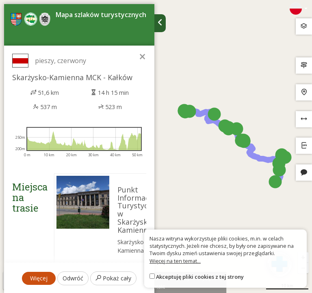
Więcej (39, 278)
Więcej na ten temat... (175, 261)
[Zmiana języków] (298, 8)
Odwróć (73, 278)
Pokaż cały (113, 278)
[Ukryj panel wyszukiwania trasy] (160, 23)
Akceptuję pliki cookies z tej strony (200, 276)
